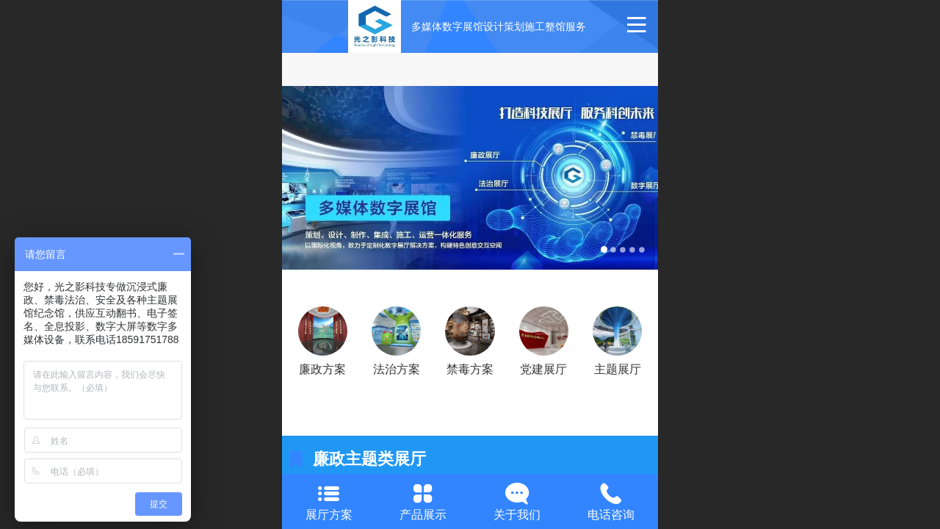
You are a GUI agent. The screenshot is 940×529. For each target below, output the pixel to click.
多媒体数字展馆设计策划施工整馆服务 (498, 26)
